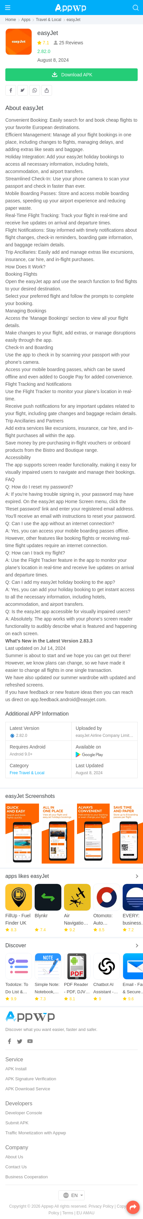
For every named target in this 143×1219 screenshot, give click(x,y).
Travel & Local (48, 19)
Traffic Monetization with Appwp (35, 1132)
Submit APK (16, 1122)
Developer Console (23, 1112)
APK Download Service (27, 1088)
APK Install (16, 1068)
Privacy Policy (101, 1206)
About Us (14, 1156)
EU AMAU (86, 1213)
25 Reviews (70, 42)
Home (10, 19)
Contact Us (16, 1166)
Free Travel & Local (27, 773)
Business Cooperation (26, 1176)
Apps (25, 19)
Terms (67, 1213)
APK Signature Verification (30, 1078)
